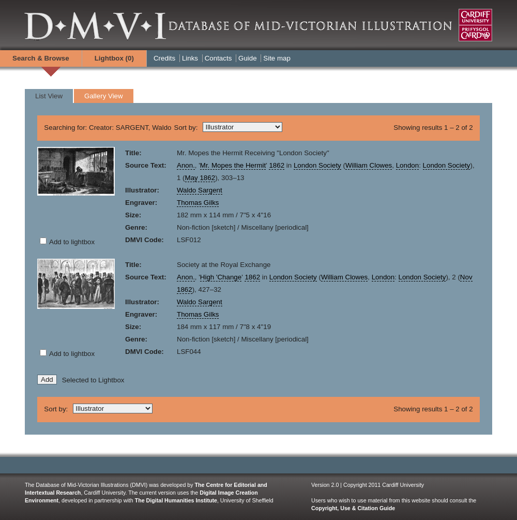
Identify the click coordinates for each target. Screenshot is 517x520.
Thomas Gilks (198, 202)
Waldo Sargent (199, 190)
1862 (276, 165)
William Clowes (368, 165)
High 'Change (220, 277)
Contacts (218, 58)
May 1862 (200, 178)
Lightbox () (114, 58)
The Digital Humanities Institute (176, 500)
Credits (164, 58)
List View (49, 96)
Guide (247, 58)
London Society (317, 165)
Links (190, 58)
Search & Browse (40, 58)
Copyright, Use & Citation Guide (353, 508)
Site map (277, 58)
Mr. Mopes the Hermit (233, 165)
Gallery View (103, 96)
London (407, 165)
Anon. (186, 165)
